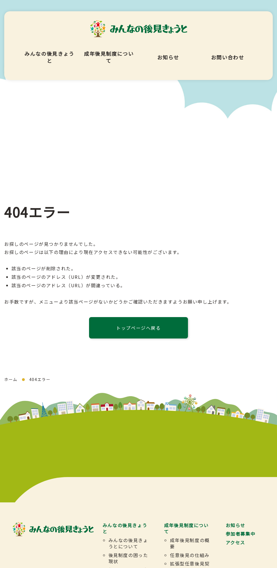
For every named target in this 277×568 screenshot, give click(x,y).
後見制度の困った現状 (128, 557)
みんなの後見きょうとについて (128, 543)
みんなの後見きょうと (49, 49)
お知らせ (168, 49)
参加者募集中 (240, 533)
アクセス (235, 542)
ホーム (10, 379)
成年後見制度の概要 (190, 543)
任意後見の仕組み (190, 554)
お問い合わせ (228, 49)
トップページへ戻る (138, 327)
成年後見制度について (109, 49)
